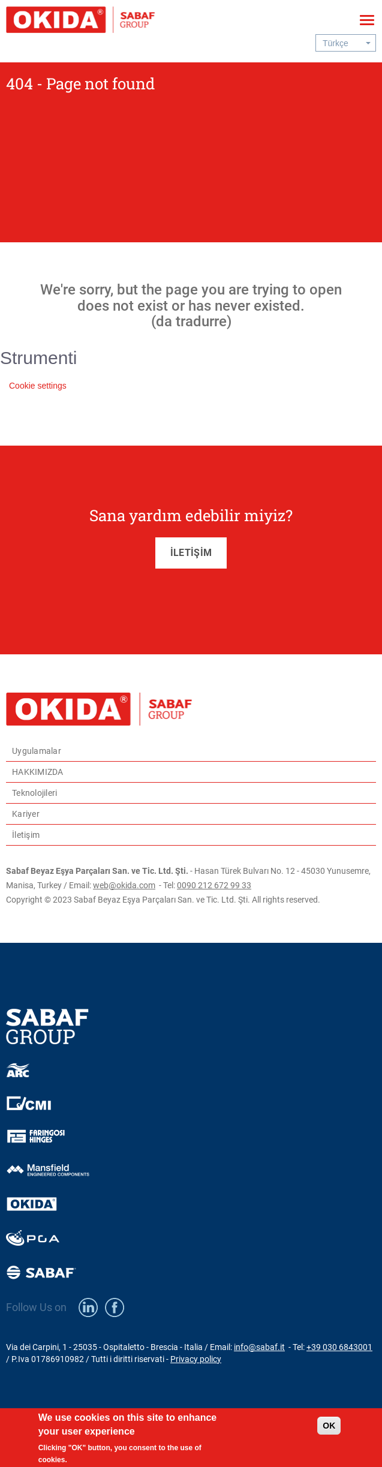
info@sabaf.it (259, 1347)
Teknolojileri (34, 793)
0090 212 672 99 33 (214, 885)
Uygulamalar (36, 751)
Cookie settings (38, 385)
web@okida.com (124, 885)
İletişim (26, 835)
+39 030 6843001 (339, 1347)
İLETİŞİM (191, 552)
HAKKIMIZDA (38, 772)
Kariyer (26, 814)
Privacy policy (195, 1359)
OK (329, 1430)
